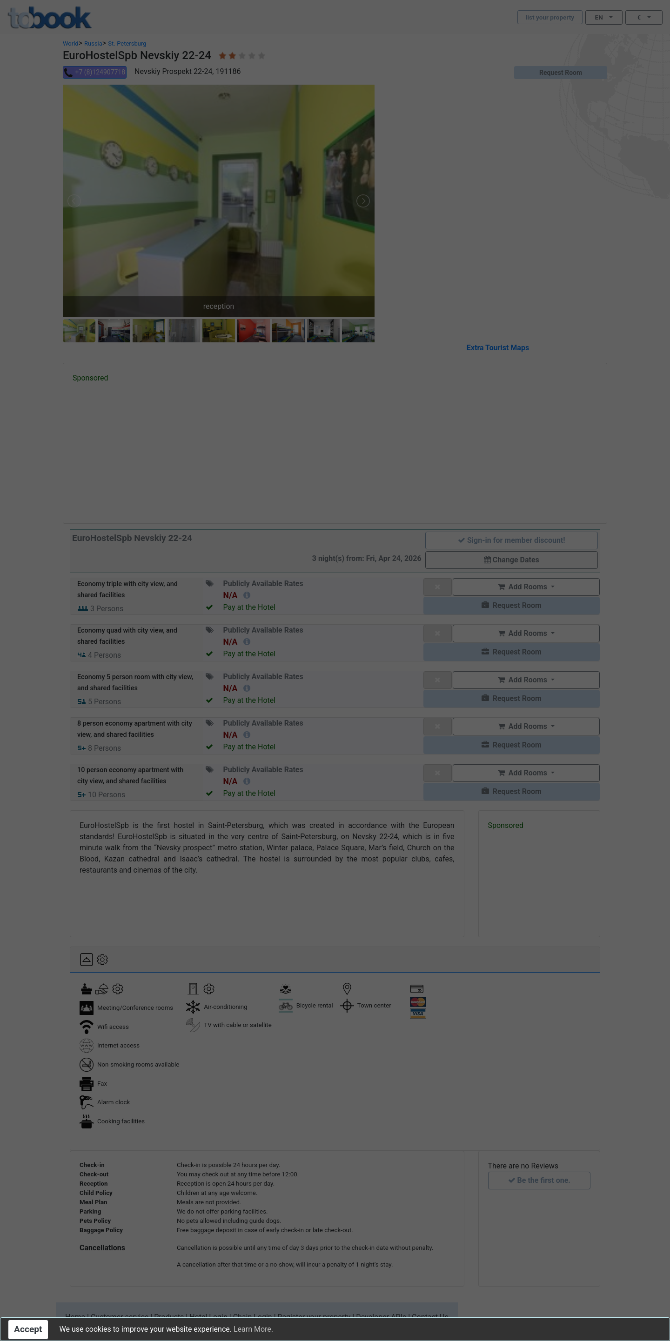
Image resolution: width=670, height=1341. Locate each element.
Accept (28, 1329)
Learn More (252, 1329)
